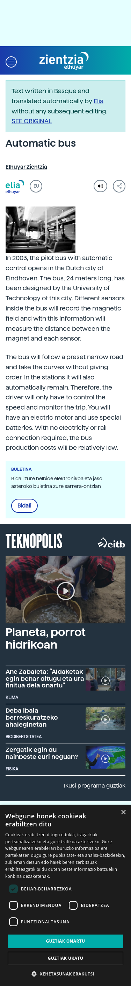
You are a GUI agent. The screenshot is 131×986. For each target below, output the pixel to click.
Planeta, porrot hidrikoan (46, 638)
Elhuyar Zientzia (26, 167)
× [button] (123, 812)
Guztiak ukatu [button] (65, 958)
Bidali (24, 506)
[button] (11, 61)
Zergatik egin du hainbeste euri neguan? (42, 753)
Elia (98, 101)
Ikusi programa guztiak (94, 785)
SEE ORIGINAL (32, 121)
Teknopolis (34, 540)
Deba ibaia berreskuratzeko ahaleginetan (32, 717)
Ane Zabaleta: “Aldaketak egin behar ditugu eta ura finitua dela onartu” (45, 678)
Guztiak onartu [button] (65, 941)
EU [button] (36, 186)
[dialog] (65, 895)
